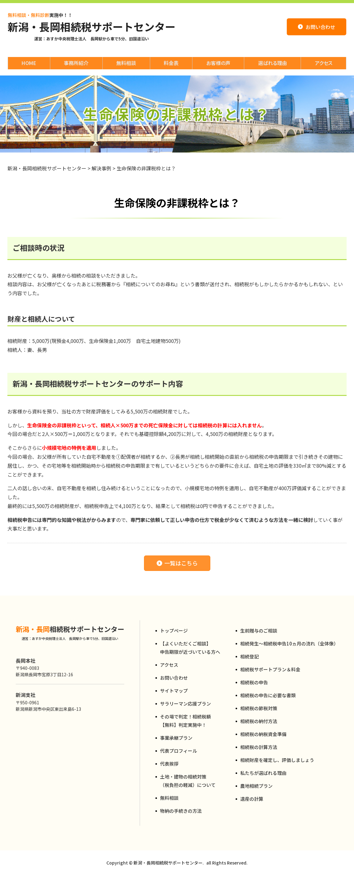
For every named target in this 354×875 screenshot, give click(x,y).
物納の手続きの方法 (181, 811)
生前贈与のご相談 (258, 630)
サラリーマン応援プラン (185, 703)
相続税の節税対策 (258, 708)
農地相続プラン (256, 786)
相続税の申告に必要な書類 (268, 695)
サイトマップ (174, 690)
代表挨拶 (169, 763)
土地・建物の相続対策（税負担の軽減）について (188, 780)
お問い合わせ (174, 677)
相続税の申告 (254, 682)
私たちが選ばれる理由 (263, 773)
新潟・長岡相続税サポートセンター (91, 27)
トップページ (174, 630)
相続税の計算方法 (258, 747)
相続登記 (249, 656)
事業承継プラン (176, 738)
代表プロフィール (178, 750)
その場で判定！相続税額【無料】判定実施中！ (185, 720)
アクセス (169, 664)
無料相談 (169, 798)
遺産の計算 (251, 799)
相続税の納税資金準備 (263, 734)
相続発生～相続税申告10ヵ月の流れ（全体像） (289, 643)
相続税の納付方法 (258, 721)
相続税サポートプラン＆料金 (270, 669)
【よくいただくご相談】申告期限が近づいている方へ (190, 647)
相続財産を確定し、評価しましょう (277, 760)
